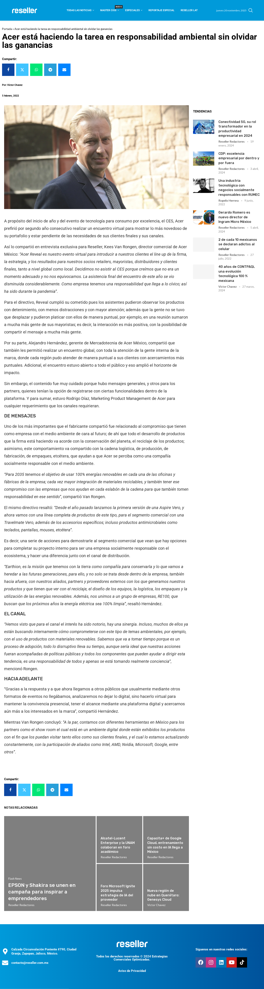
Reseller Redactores (231, 141)
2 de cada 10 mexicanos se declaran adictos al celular (237, 244)
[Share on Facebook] (8, 70)
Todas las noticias (79, 10)
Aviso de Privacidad (132, 971)
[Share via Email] (64, 70)
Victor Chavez (227, 286)
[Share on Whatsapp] (36, 70)
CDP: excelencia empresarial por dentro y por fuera (238, 158)
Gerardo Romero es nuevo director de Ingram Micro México (234, 217)
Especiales (132, 10)
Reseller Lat (189, 10)
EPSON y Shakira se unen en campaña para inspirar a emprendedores (41, 892)
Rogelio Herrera (228, 200)
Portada (7, 29)
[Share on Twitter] (22, 70)
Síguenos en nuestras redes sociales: (221, 949)
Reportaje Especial (161, 10)
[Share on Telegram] (50, 70)
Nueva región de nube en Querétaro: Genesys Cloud (163, 895)
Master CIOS (109, 9)
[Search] (251, 10)
